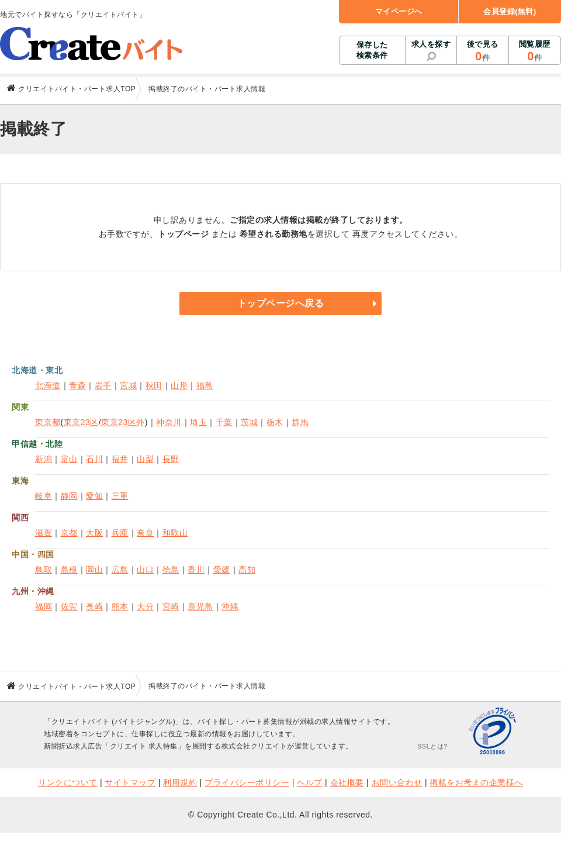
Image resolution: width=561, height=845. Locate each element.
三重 (120, 496)
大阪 (94, 532)
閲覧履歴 (534, 51)
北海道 (48, 385)
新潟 (43, 459)
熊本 (120, 606)
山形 (179, 385)
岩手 (103, 385)
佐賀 (69, 606)
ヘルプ (310, 782)
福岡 (43, 606)
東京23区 (81, 422)
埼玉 (198, 422)
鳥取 (43, 569)
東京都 (48, 422)
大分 (145, 606)
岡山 (94, 569)
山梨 (145, 459)
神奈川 (169, 422)
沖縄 (229, 606)
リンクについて (68, 782)
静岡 (69, 496)
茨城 (249, 422)
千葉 (224, 422)
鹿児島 (200, 606)
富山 (69, 459)
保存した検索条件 (372, 50)
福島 (204, 385)
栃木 (274, 422)
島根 (69, 569)
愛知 (94, 496)
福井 (120, 459)
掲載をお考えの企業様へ (476, 782)
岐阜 (43, 496)
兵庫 (120, 532)
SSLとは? (432, 746)
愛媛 (221, 569)
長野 (170, 459)
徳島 (170, 569)
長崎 (94, 606)
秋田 (154, 385)
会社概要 (347, 782)
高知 (246, 569)
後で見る (482, 51)
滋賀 (43, 532)
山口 (145, 569)
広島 (120, 569)
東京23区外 (123, 422)
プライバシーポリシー (247, 782)
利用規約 (180, 782)
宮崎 (170, 606)
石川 (94, 459)
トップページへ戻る (280, 303)
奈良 (145, 532)
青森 (77, 385)
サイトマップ (130, 782)
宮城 (128, 385)
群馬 (300, 422)
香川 (196, 569)
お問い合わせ (397, 782)
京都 (69, 532)
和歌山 (175, 532)
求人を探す (431, 44)
